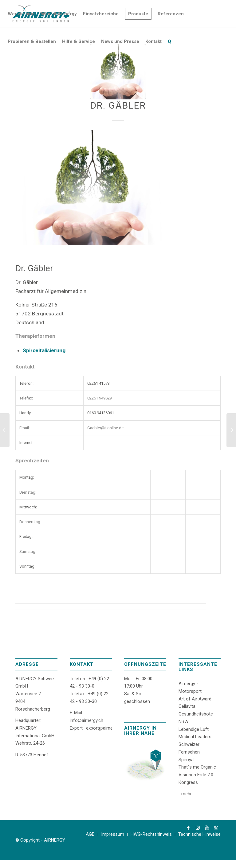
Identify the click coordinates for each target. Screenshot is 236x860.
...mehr (185, 793)
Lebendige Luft (194, 729)
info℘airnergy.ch (86, 720)
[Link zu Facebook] (188, 827)
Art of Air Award (195, 699)
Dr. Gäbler (118, 105)
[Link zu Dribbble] (216, 827)
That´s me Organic (197, 767)
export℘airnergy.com (107, 728)
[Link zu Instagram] (197, 827)
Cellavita (187, 706)
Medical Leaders (195, 736)
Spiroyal (187, 759)
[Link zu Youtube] (206, 827)
